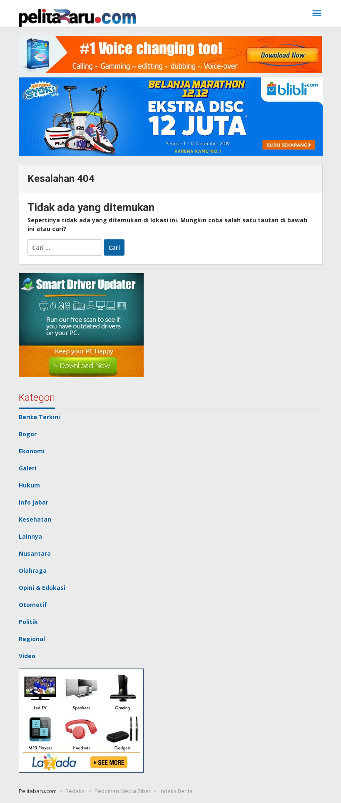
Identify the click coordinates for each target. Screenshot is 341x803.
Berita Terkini (39, 417)
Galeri (27, 468)
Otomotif (33, 605)
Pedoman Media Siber (123, 791)
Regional (32, 639)
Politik (28, 622)
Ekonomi (32, 451)
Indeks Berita (176, 791)
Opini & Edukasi (42, 588)
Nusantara (35, 553)
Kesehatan (35, 519)
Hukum (29, 485)
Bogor (28, 434)
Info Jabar (33, 502)
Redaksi (75, 791)
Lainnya (30, 536)
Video (27, 656)
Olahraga (33, 570)
